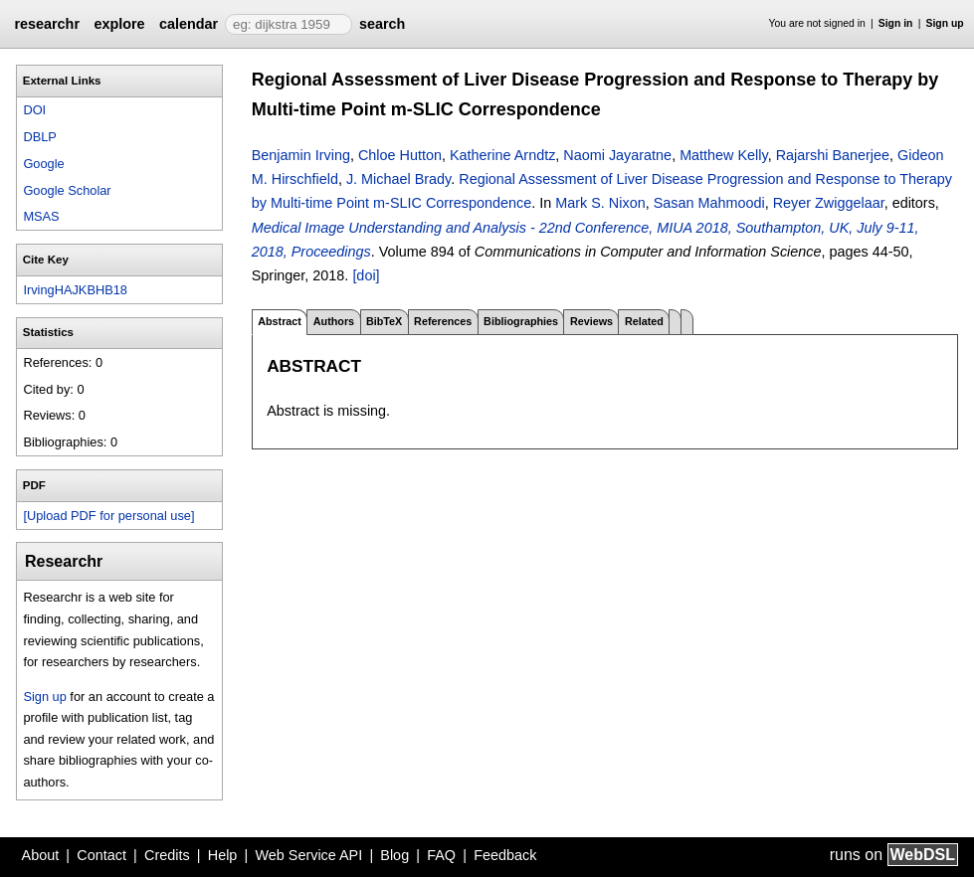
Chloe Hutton (400, 155)
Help (223, 855)
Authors (333, 321)
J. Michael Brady (398, 179)
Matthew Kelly (724, 155)
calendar (188, 24)
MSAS (41, 216)
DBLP (39, 136)
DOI (34, 109)
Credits (167, 855)
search (382, 24)
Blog (394, 855)
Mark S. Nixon (600, 203)
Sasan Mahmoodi (709, 203)
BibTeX (384, 321)
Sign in (895, 23)
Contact (101, 855)
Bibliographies (521, 321)
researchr (47, 24)
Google (43, 163)
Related (644, 321)
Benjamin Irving (301, 155)
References (443, 321)
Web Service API (308, 855)
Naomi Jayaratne (617, 155)
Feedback (505, 855)
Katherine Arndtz (502, 155)
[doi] (365, 275)
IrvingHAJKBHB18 (75, 289)
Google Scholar (66, 190)
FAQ (441, 855)
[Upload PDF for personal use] (108, 515)
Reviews (591, 321)
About (41, 855)
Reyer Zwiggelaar (828, 203)
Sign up (945, 23)
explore (119, 24)
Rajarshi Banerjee (832, 155)
